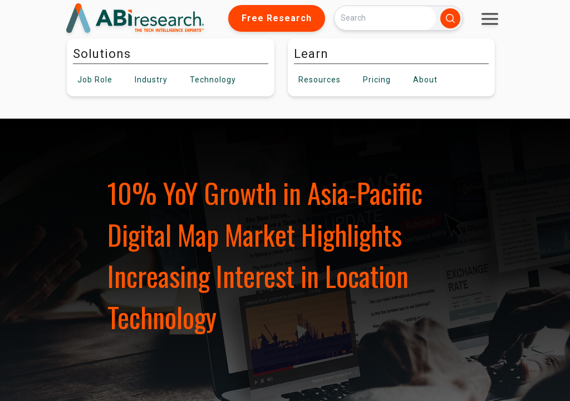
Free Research (277, 18)
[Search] (385, 18)
